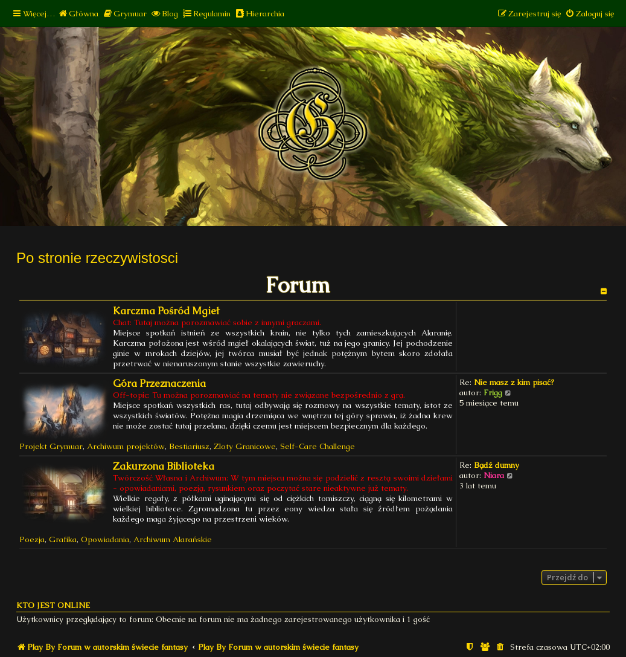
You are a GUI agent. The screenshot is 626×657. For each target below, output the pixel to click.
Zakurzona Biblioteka (163, 466)
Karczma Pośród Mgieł (166, 311)
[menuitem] (78, 13)
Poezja (32, 539)
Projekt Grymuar (51, 446)
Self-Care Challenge (317, 446)
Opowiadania (105, 539)
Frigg (493, 392)
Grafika (63, 539)
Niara (494, 475)
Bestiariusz (189, 446)
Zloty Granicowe (245, 446)
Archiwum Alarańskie (172, 539)
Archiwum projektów (126, 446)
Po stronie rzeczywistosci (97, 258)
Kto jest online (53, 605)
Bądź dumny (496, 465)
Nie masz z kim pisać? (514, 382)
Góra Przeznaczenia (159, 383)
